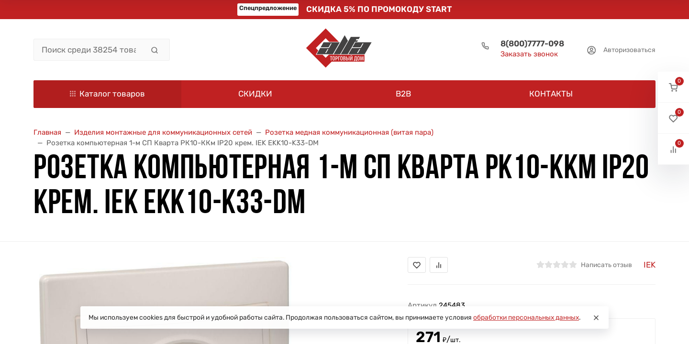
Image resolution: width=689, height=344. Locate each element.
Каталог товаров (107, 93)
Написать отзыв (606, 265)
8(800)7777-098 (532, 43)
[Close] (596, 318)
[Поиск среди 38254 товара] (88, 50)
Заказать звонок (529, 54)
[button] (673, 87)
